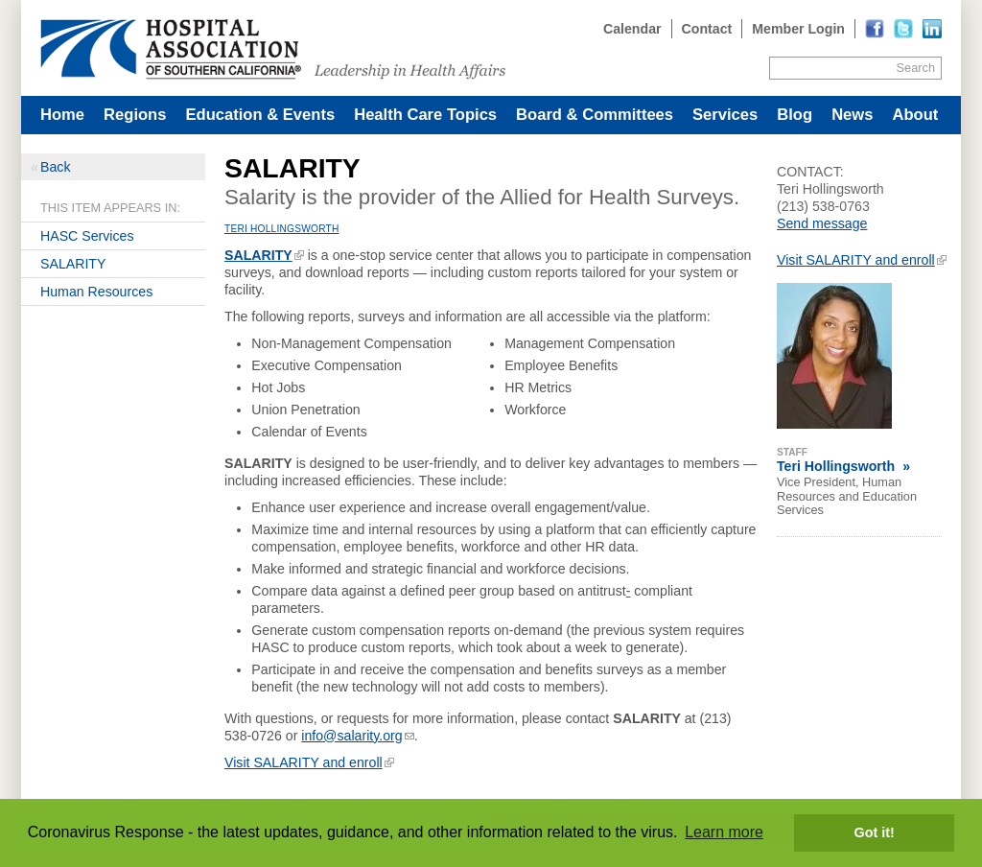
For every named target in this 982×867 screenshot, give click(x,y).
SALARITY (72, 263)
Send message (822, 223)
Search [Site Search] (916, 67)
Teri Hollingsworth (281, 228)
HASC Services (87, 236)
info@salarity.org (351, 735)
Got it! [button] (874, 832)
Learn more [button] (724, 832)
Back (55, 167)
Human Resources (96, 291)
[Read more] (932, 28)
